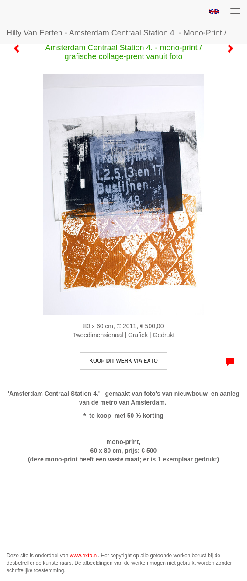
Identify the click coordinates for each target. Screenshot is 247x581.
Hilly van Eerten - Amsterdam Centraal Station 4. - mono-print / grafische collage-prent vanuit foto (127, 32)
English (214, 11)
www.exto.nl (84, 556)
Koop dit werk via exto (123, 361)
